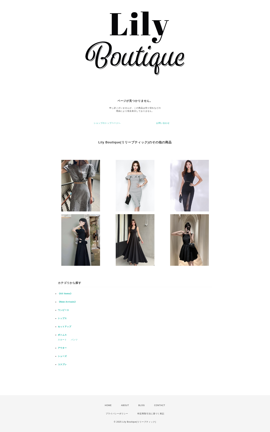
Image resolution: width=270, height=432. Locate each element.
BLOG (141, 405)
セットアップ (64, 326)
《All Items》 (65, 293)
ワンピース (63, 310)
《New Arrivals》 (67, 302)
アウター (62, 348)
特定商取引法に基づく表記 (150, 413)
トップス (62, 318)
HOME (108, 405)
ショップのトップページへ (107, 123)
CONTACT (159, 405)
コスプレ (62, 364)
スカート (62, 339)
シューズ (62, 356)
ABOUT (125, 405)
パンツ (74, 339)
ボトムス (62, 335)
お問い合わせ (163, 123)
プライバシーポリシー (117, 413)
